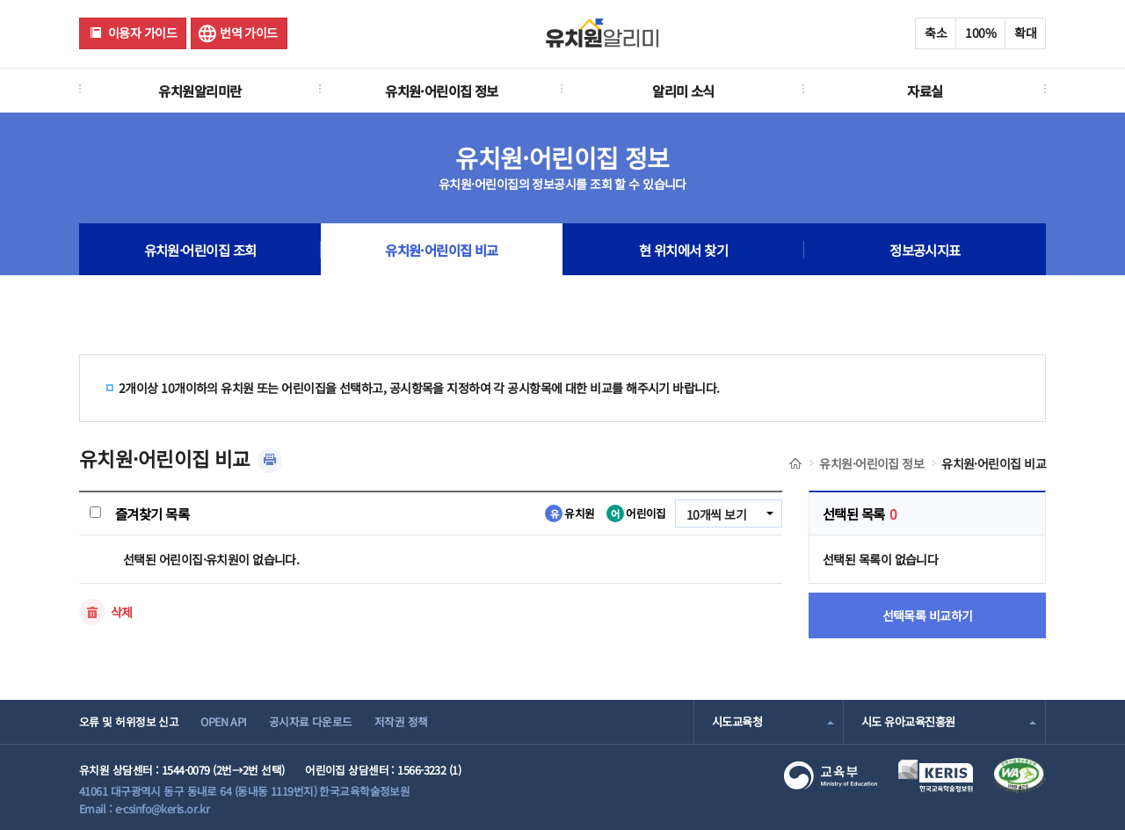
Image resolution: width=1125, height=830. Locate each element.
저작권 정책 (401, 721)
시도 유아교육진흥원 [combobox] (907, 721)
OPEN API (223, 721)
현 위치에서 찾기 (683, 249)
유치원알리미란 (199, 90)
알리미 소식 (683, 90)
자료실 (924, 90)
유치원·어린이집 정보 (441, 90)
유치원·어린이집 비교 (441, 249)
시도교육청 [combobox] (737, 721)
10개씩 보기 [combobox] (716, 514)
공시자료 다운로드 (310, 721)
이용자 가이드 (142, 32)
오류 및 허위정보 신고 (128, 721)
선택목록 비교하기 (927, 615)
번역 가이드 (249, 32)
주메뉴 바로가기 (0, 0)
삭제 (122, 612)
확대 (1025, 32)
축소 (936, 32)
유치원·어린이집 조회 (200, 249)
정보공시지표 (925, 249)
